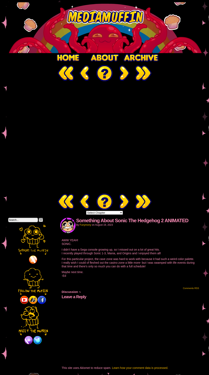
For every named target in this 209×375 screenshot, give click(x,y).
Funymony (85, 224)
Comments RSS (191, 288)
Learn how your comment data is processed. (140, 367)
